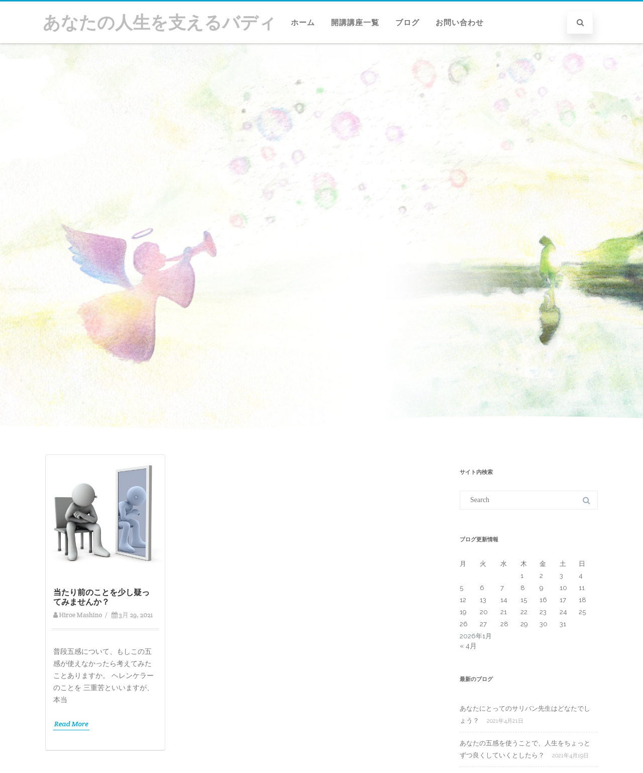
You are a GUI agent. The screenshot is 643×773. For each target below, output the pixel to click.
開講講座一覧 (355, 22)
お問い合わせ (460, 22)
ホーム (303, 22)
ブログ (407, 22)
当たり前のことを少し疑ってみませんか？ (101, 597)
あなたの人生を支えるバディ (159, 22)
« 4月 (468, 646)
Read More (71, 723)
